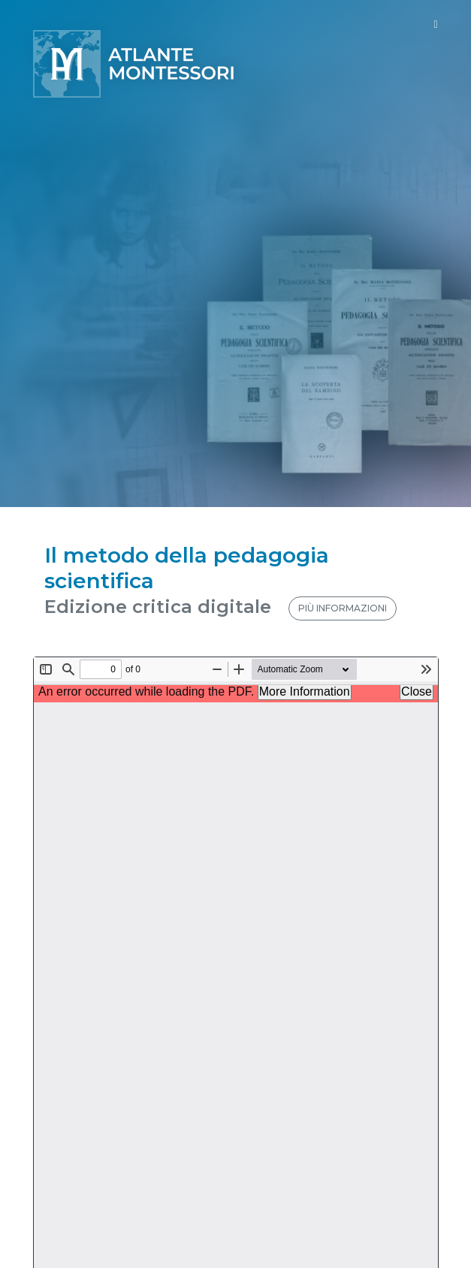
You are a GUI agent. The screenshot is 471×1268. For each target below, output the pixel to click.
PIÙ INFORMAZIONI (342, 608)
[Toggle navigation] (435, 24)
